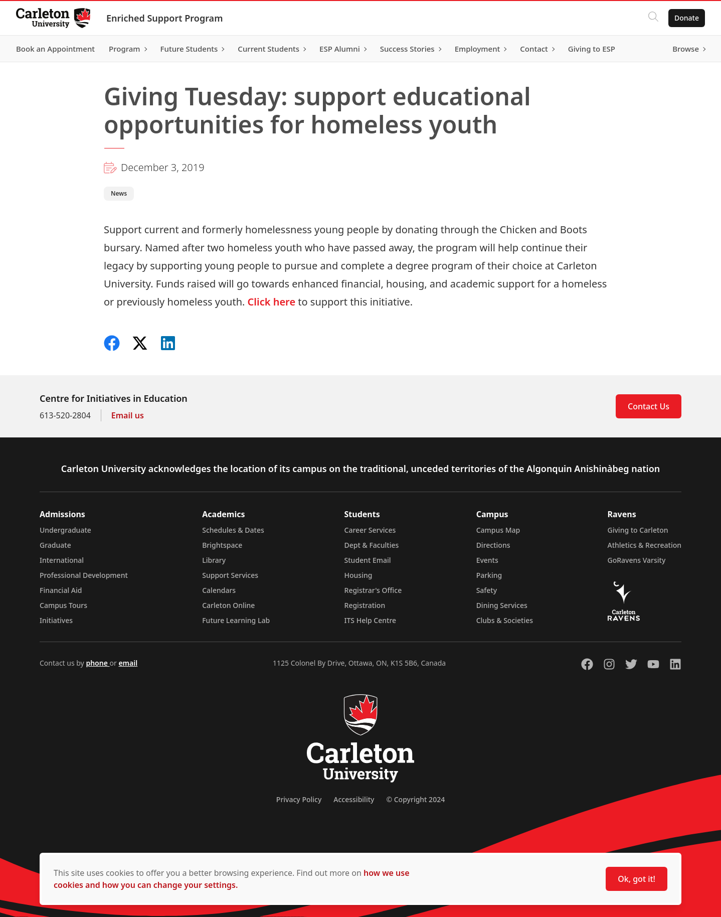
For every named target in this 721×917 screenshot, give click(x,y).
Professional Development (84, 575)
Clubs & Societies (504, 620)
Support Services (230, 575)
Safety (486, 590)
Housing (358, 575)
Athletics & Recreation (644, 545)
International (62, 560)
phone (97, 663)
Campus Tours (63, 605)
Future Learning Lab (236, 620)
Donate (686, 18)
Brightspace (222, 545)
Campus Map (498, 530)
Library (214, 560)
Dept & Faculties (371, 545)
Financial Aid (61, 590)
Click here (272, 302)
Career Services (370, 530)
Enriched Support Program (164, 18)
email (127, 663)
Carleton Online (228, 605)
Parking (489, 575)
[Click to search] (653, 18)
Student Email (367, 560)
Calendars (219, 590)
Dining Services (501, 605)
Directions (493, 545)
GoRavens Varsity (637, 560)
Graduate (55, 545)
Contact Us (648, 406)
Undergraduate (65, 530)
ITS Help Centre (370, 620)
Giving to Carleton (638, 530)
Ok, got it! (636, 878)
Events (487, 560)
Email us (127, 415)
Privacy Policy (298, 799)
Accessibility (353, 799)
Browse (685, 49)
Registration (365, 605)
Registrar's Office (373, 590)
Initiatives (56, 620)
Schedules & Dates (233, 530)
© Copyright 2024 (415, 799)
